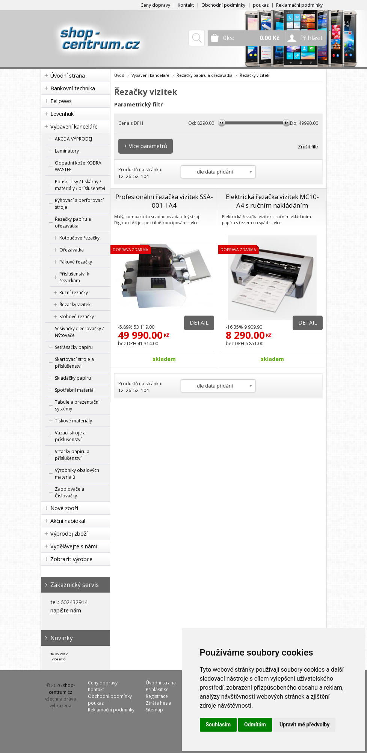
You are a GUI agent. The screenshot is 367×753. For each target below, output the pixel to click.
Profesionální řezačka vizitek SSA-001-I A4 (164, 201)
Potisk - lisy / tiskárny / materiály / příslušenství (80, 185)
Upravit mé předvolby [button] (304, 725)
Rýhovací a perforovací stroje (79, 203)
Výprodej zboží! (69, 533)
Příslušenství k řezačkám (74, 277)
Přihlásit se (157, 689)
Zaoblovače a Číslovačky (69, 492)
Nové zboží (64, 508)
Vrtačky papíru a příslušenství (72, 454)
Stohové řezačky (76, 316)
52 (136, 176)
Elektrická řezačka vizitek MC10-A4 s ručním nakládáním (272, 201)
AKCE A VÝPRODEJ (73, 139)
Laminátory (67, 151)
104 (145, 176)
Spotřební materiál (75, 390)
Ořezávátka (71, 250)
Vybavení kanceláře (74, 126)
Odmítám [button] (255, 725)
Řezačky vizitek (75, 304)
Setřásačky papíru (74, 347)
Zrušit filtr (308, 147)
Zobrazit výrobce (71, 559)
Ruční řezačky (73, 292)
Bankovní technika (72, 88)
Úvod (119, 75)
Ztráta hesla (158, 703)
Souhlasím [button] (218, 725)
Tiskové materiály (73, 421)
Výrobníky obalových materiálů (77, 473)
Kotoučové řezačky (79, 238)
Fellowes (61, 101)
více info (58, 659)
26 (128, 176)
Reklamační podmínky (299, 5)
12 (121, 176)
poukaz (261, 5)
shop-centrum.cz (62, 688)
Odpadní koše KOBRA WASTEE (78, 166)
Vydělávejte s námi (73, 546)
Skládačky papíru (73, 378)
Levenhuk (62, 113)
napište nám (65, 610)
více (195, 222)
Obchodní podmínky (223, 5)
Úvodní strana (67, 75)
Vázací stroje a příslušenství (70, 436)
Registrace (157, 696)
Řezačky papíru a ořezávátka (73, 222)
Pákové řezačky (75, 262)
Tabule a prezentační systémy (77, 405)
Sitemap (154, 710)
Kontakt (186, 5)
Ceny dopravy (155, 5)
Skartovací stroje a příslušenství (74, 362)
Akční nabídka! (67, 520)
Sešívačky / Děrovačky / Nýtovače (79, 331)
